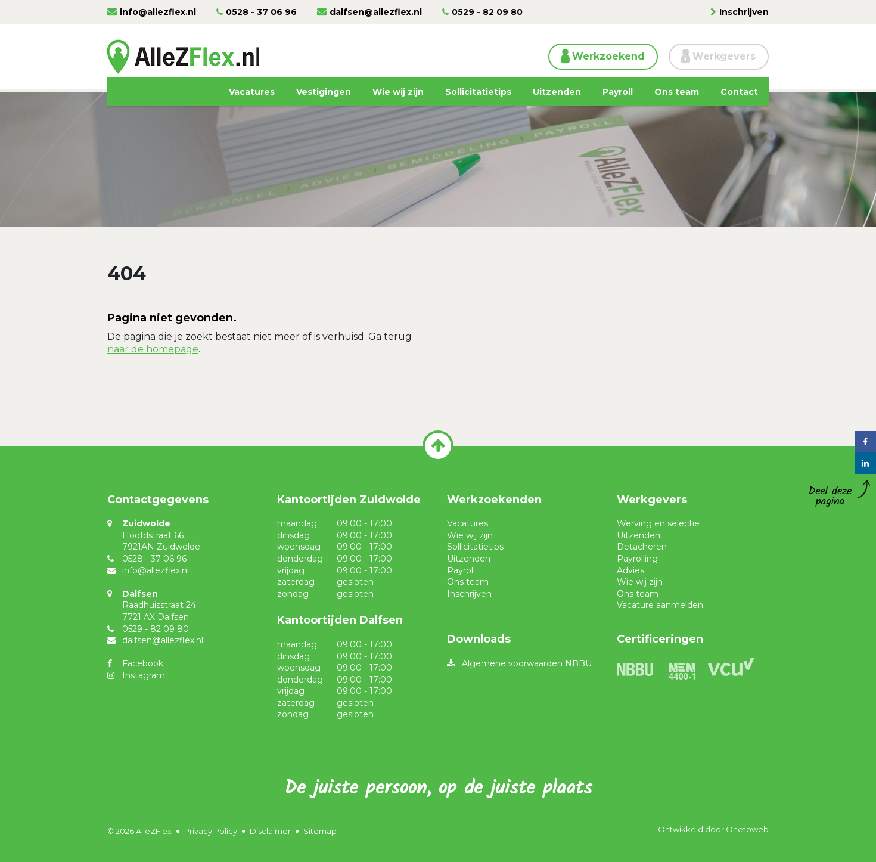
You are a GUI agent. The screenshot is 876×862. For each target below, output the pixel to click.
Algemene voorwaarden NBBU (527, 663)
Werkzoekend (608, 56)
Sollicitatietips (478, 91)
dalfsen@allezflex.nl (376, 12)
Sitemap (320, 831)
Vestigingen (323, 91)
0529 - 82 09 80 (487, 12)
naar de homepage (152, 349)
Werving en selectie (658, 523)
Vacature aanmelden (660, 605)
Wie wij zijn (398, 91)
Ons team (676, 91)
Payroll (617, 91)
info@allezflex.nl (158, 12)
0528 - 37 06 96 (261, 12)
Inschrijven (744, 12)
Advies (630, 570)
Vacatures (252, 91)
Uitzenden (557, 91)
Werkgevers (724, 56)
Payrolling (637, 558)
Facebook (142, 663)
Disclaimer (270, 831)
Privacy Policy (210, 831)
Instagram (143, 675)
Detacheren (642, 546)
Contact (739, 91)
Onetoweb (747, 829)
